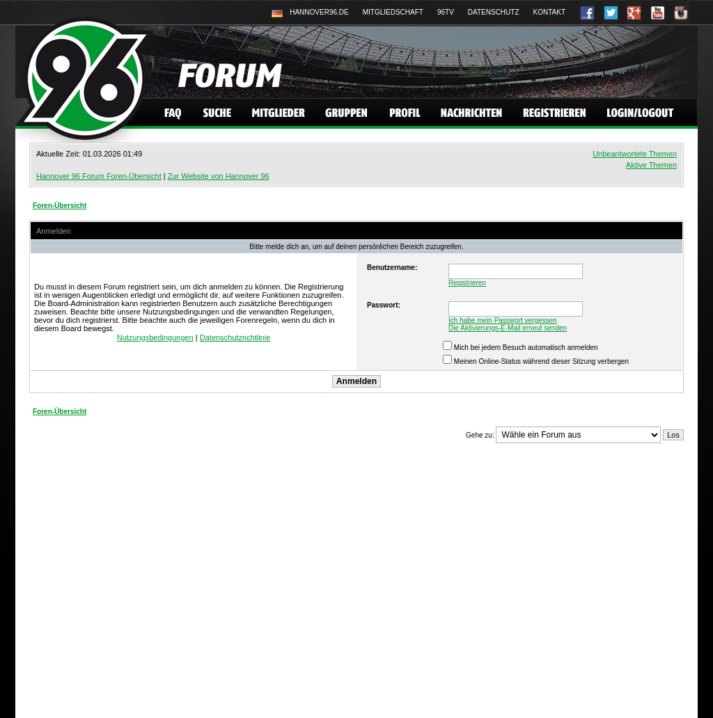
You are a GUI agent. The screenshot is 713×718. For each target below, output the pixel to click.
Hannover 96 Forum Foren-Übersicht (99, 176)
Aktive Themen (651, 165)
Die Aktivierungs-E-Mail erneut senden (507, 328)
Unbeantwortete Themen (635, 154)
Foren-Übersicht (59, 205)
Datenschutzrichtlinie (235, 337)
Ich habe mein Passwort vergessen (502, 320)
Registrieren (467, 283)
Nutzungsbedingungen (155, 337)
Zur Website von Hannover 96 (218, 176)
